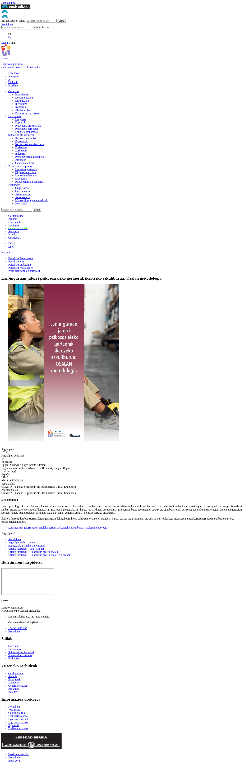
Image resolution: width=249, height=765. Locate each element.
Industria (20, 153)
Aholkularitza (22, 110)
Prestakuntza (22, 94)
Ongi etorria (22, 187)
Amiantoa (20, 159)
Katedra (12, 234)
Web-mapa (14, 709)
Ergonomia (21, 178)
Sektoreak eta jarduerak (21, 134)
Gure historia (22, 191)
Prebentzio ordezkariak (28, 125)
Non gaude (21, 203)
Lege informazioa (18, 722)
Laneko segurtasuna (26, 169)
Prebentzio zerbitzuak (27, 128)
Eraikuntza (21, 147)
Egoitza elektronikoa (19, 719)
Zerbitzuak (21, 150)
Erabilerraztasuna (18, 715)
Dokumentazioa (24, 97)
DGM (11, 243)
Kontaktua (7, 24)
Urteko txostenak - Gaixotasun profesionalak (33, 551)
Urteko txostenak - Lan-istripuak (26, 548)
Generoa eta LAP (24, 163)
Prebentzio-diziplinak (20, 166)
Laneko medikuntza (26, 175)
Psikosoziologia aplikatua (29, 181)
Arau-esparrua (23, 194)
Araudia (12, 218)
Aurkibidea (14, 539)
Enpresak (20, 122)
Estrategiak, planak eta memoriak (26, 545)
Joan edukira (8, 2)
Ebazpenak (14, 222)
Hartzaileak (14, 116)
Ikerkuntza (21, 103)
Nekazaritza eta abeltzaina (29, 144)
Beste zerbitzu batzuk (27, 113)
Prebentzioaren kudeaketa (29, 156)
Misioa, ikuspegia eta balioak (31, 200)
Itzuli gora (14, 760)
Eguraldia (13, 725)
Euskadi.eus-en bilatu (13, 20)
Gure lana (13, 91)
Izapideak (20, 106)
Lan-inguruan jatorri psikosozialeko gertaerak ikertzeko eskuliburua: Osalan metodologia (57, 527)
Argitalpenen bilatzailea (21, 542)
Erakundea (14, 184)
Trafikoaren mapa (18, 728)
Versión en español (18, 754)
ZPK (10, 246)
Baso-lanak (21, 141)
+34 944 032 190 (17, 628)
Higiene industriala (25, 172)
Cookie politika (16, 712)
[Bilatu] (16, 27)
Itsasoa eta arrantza (25, 138)
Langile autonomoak (26, 131)
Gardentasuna (16, 215)
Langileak (20, 119)
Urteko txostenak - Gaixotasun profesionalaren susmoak (39, 554)
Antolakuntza (22, 197)
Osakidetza (14, 237)
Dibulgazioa (22, 100)
